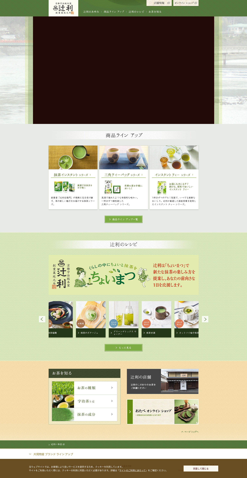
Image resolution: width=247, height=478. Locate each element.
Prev (42, 319)
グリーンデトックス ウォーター (124, 333)
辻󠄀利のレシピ (136, 11)
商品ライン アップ (114, 11)
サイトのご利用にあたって (132, 470)
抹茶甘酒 (150, 333)
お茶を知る (155, 11)
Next (205, 319)
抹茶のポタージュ (89, 333)
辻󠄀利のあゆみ (91, 11)
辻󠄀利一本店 (58, 444)
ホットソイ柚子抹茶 (189, 333)
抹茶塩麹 (52, 333)
